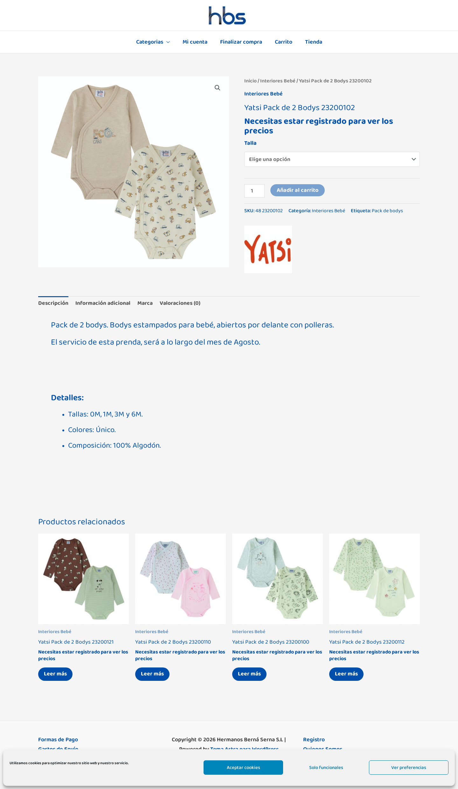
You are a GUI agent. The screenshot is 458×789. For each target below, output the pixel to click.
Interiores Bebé (278, 81)
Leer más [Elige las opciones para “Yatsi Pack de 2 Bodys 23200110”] (153, 675)
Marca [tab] (147, 303)
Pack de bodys (387, 211)
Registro (314, 741)
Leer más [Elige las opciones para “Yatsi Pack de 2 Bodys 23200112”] (347, 675)
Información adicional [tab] (104, 303)
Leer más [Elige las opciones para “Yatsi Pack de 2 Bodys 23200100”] (250, 675)
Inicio (250, 81)
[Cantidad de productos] (254, 191)
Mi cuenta (196, 42)
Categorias (152, 42)
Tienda (311, 42)
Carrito (282, 42)
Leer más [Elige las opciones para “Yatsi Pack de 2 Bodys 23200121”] (56, 675)
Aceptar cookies (243, 767)
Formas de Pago (58, 741)
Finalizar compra (241, 42)
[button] (217, 88)
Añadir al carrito (298, 190)
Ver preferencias (408, 767)
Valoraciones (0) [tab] (183, 303)
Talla (250, 142)
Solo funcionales (326, 767)
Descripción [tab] (53, 303)
